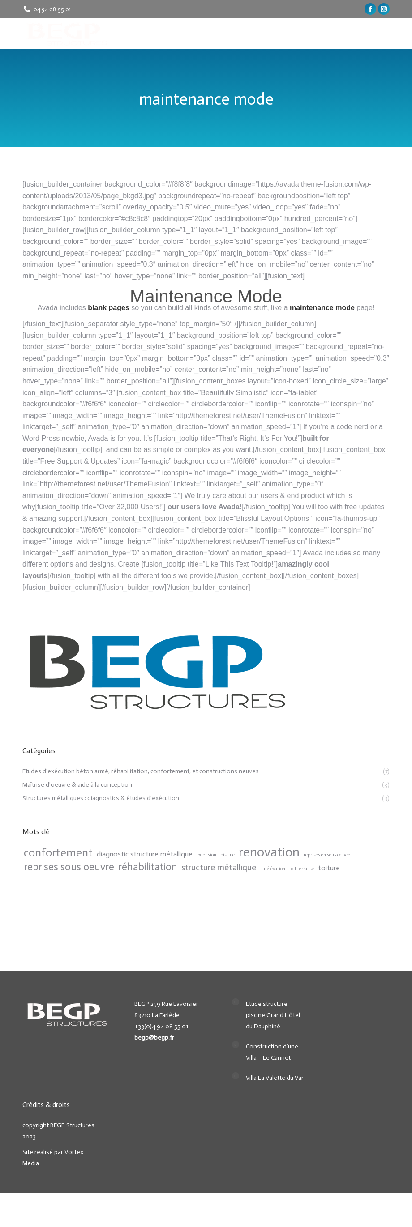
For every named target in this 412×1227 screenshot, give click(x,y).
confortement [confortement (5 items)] (58, 852)
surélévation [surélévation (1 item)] (272, 869)
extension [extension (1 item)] (206, 855)
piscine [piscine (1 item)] (227, 855)
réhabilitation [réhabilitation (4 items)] (147, 867)
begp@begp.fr (154, 1037)
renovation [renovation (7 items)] (269, 852)
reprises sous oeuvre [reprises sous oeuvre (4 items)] (69, 867)
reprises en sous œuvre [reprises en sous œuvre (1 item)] (327, 855)
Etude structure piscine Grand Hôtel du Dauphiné (273, 1015)
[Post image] (235, 1001)
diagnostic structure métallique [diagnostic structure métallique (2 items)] (145, 854)
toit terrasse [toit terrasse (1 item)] (301, 869)
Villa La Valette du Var (275, 1078)
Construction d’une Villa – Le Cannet (272, 1052)
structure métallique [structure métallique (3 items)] (218, 867)
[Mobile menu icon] (384, 33)
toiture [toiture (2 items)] (329, 868)
